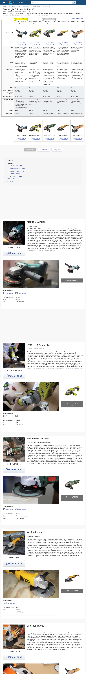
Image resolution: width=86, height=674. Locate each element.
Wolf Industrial (15, 173)
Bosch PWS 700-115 (17, 171)
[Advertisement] (23, 202)
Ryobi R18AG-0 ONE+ (18, 168)
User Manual (8, 293)
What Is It (11, 179)
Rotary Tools (57, 149)
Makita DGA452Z (16, 166)
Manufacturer (20, 293)
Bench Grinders (44, 149)
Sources (10, 181)
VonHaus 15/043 (16, 176)
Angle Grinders (30, 149)
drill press (68, 368)
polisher (39, 250)
